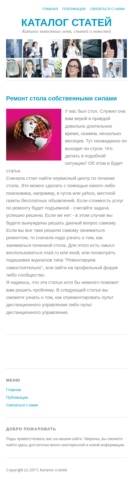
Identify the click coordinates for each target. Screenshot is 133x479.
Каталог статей (66, 22)
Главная (50, 9)
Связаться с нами (107, 9)
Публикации (74, 9)
